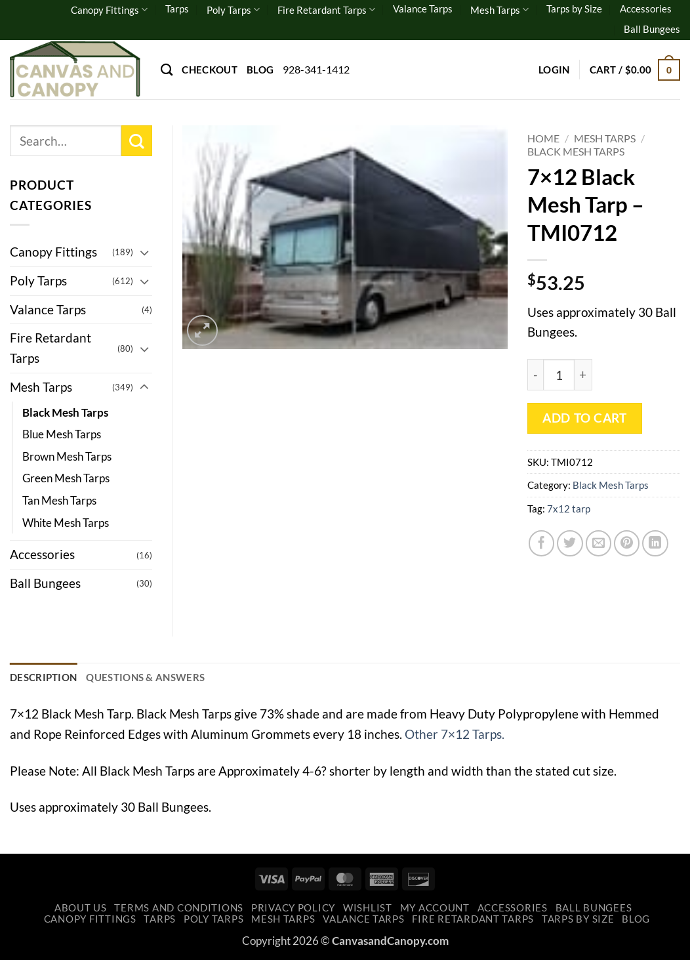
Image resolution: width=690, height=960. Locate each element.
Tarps (177, 8)
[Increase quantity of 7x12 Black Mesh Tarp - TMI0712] (583, 374)
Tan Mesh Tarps (59, 500)
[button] (554, 69)
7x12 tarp (568, 508)
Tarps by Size (574, 8)
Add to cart (584, 418)
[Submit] (136, 140)
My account (435, 907)
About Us (80, 907)
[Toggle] (144, 252)
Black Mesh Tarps (575, 151)
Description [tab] (43, 677)
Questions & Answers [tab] (145, 677)
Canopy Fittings (109, 9)
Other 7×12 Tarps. (454, 733)
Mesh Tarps (499, 9)
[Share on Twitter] (570, 543)
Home (543, 138)
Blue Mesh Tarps (61, 434)
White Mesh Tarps (65, 523)
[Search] (166, 69)
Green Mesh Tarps (66, 478)
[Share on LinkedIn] (655, 543)
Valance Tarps (423, 8)
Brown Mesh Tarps (67, 456)
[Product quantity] (559, 374)
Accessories (646, 8)
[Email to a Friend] (599, 543)
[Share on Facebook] (542, 543)
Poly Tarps (233, 9)
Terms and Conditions (178, 907)
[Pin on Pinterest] (627, 543)
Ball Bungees (652, 29)
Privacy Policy (293, 907)
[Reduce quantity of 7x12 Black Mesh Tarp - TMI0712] (535, 374)
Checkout (209, 69)
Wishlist (367, 907)
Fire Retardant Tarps (326, 9)
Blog (260, 69)
